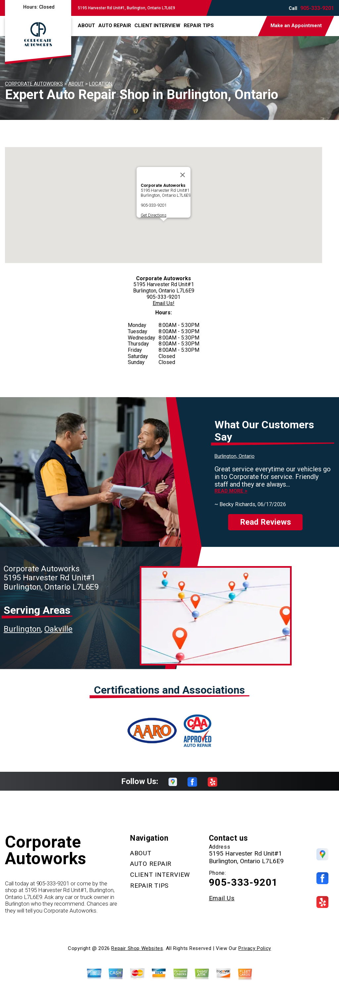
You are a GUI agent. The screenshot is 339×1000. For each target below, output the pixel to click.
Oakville (58, 629)
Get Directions (154, 215)
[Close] (183, 175)
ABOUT (86, 25)
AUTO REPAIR (114, 25)
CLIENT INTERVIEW (157, 25)
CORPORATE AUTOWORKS (34, 84)
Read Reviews (265, 522)
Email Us (222, 898)
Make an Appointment (296, 25)
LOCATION (100, 84)
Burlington (22, 629)
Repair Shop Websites (137, 948)
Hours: (38, 7)
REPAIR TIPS (199, 25)
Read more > (231, 491)
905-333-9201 (317, 8)
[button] (163, 227)
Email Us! (163, 303)
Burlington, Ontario (235, 456)
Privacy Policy (254, 948)
